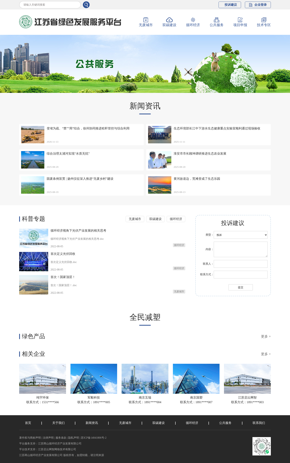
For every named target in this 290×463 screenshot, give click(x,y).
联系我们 (259, 422)
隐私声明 (73, 437)
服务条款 (61, 437)
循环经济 (176, 219)
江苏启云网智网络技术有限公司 (57, 449)
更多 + (266, 336)
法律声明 (48, 437)
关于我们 (58, 422)
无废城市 (135, 219)
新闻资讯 (92, 422)
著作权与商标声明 (30, 437)
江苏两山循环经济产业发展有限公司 (60, 443)
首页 (28, 422)
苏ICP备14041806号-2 (93, 437)
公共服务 (225, 422)
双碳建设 (155, 219)
